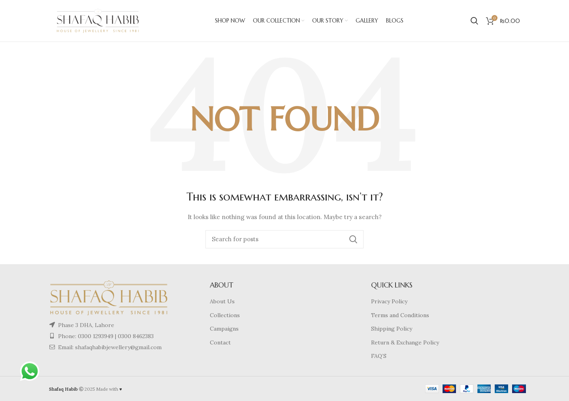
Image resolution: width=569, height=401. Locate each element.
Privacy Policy (389, 301)
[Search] (284, 239)
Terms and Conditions (400, 315)
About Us (222, 301)
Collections (225, 315)
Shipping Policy (391, 328)
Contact (220, 342)
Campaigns (224, 328)
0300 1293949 (94, 336)
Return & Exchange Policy (405, 342)
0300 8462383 (136, 336)
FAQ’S (378, 355)
